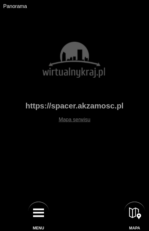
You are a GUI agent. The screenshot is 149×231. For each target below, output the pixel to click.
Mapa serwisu (75, 119)
